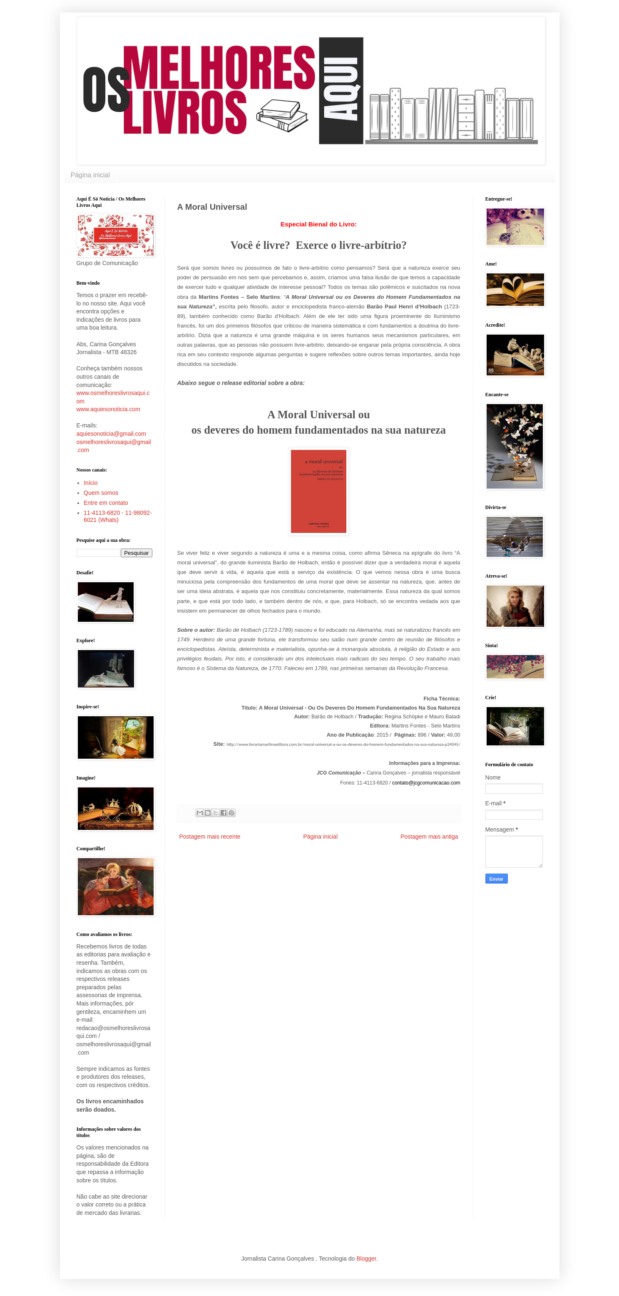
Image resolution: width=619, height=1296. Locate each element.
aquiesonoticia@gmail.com (112, 433)
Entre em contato (106, 502)
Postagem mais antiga (429, 836)
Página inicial (90, 175)
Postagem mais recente (210, 836)
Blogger (366, 1258)
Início (90, 482)
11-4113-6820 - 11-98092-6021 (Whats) (118, 516)
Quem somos (101, 492)
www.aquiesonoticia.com (108, 409)
